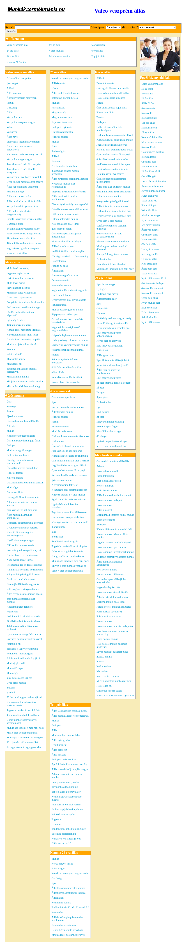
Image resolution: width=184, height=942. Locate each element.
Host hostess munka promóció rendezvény (112, 633)
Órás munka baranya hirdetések (68, 517)
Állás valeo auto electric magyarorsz (19, 148)
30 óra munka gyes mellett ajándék (25, 697)
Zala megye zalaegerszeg (109, 345)
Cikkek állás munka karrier (21, 545)
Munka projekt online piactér (22, 344)
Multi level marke (16, 282)
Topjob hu (57, 819)
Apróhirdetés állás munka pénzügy (70, 764)
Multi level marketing (18, 268)
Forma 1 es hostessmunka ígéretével (115, 695)
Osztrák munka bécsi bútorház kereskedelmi (67, 321)
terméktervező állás (17, 253)
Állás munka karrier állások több (24, 201)
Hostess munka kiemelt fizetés (112, 592)
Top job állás (98, 56)
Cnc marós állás (149, 234)
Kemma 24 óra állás (17, 62)
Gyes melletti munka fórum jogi (68, 470)
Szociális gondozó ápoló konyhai (24, 550)
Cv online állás (149, 258)
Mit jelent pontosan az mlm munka (25, 381)
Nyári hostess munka (107, 490)
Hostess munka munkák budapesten (115, 626)
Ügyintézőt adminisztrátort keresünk (65, 506)
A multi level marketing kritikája (24, 329)
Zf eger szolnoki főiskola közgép (113, 382)
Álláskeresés (58, 83)
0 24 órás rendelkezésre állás (66, 367)
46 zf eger (101, 436)
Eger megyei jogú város (108, 377)
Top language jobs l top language (69, 828)
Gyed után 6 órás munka (109, 220)
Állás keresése (14, 93)
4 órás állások (148, 156)
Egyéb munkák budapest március (69, 499)
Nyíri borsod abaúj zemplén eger (113, 327)
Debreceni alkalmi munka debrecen (25, 522)
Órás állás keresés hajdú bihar (22, 467)
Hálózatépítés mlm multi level (22, 334)
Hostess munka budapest (109, 500)
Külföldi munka (15, 477)
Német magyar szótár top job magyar (67, 798)
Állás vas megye (149, 229)
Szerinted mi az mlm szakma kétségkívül (21, 370)
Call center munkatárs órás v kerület (70, 460)
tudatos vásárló (14, 354)
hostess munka (104, 656)
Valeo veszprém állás (17, 44)
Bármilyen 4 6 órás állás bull (111, 264)
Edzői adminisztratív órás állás (112, 169)
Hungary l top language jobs (66, 838)
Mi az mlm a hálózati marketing (23, 386)
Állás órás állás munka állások (112, 206)
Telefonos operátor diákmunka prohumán (22, 628)
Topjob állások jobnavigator (66, 791)
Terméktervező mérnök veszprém (24, 164)
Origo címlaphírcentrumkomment (69, 335)
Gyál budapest (59, 744)
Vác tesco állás (149, 239)
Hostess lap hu (104, 685)
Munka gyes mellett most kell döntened (111, 248)
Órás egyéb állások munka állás (23, 497)
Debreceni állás (15, 492)
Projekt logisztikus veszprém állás (24, 218)
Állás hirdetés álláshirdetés (65, 93)
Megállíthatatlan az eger (108, 431)
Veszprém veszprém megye (21, 122)
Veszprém (12, 131)
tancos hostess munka (107, 676)
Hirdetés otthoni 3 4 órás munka (68, 494)
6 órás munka (98, 44)
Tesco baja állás (149, 297)
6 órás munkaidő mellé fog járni (23, 658)
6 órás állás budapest (152, 293)
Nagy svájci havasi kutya (20, 559)
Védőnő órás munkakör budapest (113, 164)
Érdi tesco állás (149, 307)
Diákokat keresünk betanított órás (113, 211)
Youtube (11, 349)
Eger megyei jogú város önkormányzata (108, 334)
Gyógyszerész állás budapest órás (113, 215)
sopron (55, 354)
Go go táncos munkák (152, 151)
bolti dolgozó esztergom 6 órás (22, 589)
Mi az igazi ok (14, 363)
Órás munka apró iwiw (63, 397)
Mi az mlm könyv (16, 358)
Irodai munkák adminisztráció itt (23, 616)
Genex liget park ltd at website (67, 929)
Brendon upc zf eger (107, 426)
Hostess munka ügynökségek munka (115, 551)
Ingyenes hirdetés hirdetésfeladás (69, 191)
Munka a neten (149, 127)
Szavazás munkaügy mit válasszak (24, 638)
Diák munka (58, 441)
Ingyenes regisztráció (18, 273)
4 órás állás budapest (152, 288)
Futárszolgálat (59, 151)
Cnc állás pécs (148, 161)
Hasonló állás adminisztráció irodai (114, 149)
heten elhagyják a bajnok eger (111, 446)
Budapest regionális (62, 127)
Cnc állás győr (148, 176)
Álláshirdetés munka (62, 411)
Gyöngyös (101, 289)
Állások (11, 88)
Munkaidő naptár (15, 668)
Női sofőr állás (149, 210)
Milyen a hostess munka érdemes (113, 680)
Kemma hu (57, 912)
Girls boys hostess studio (109, 690)
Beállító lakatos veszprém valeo (23, 228)
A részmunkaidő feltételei (20, 606)
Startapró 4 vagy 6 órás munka (22, 648)
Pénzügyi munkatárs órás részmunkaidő (20, 462)
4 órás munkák (56, 50)
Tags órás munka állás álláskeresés (70, 512)
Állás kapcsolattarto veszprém (22, 186)
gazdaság (11, 692)
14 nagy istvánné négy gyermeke (24, 747)
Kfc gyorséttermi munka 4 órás (68, 556)
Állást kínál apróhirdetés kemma (68, 888)
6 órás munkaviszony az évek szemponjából (22, 721)
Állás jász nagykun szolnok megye (70, 710)
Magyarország (59, 112)
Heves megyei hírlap (62, 863)
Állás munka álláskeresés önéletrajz (70, 715)
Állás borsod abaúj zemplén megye (70, 769)
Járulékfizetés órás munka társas (23, 621)
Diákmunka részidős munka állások (25, 482)
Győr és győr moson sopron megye (25, 181)
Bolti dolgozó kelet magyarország (114, 318)
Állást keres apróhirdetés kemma (69, 892)
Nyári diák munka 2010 (153, 278)
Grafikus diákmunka (62, 131)
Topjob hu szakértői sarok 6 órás (23, 710)
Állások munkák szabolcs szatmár (114, 495)
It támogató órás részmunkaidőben (69, 489)
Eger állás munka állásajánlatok (112, 360)
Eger (98, 303)
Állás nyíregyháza (61, 740)
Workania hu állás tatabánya (66, 241)
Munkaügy (12, 487)
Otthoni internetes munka (65, 218)
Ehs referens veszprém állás (21, 238)
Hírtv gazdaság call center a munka (70, 340)
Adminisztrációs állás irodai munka (25, 569)
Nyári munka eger (150, 302)
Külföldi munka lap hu (63, 814)
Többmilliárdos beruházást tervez (24, 243)
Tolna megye (58, 868)
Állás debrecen (59, 749)
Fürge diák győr (149, 195)
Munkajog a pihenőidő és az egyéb (25, 737)
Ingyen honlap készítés (18, 287)
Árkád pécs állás (149, 317)
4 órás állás (57, 536)
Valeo (10, 127)
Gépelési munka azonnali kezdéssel (70, 209)
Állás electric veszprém (19, 196)
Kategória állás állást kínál (65, 223)
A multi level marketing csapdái (23, 339)
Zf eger (100, 387)
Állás (9, 112)
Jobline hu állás (60, 265)
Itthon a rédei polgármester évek (68, 934)
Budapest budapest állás (64, 759)
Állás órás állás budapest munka (113, 186)
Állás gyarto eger (105, 355)
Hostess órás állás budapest (110, 97)
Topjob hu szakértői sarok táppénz (69, 546)
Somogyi (11, 406)
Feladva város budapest (108, 616)
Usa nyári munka (150, 249)
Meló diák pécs (149, 166)
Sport (54, 402)
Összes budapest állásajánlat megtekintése (66, 235)
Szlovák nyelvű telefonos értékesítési (65, 361)
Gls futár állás (148, 244)
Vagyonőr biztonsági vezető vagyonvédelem (66, 329)
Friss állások (58, 107)
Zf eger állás (13, 56)
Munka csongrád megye (19, 450)
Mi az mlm (54, 44)
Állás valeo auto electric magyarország (19, 212)
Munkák (56, 102)
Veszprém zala (14, 117)
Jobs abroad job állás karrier (66, 804)
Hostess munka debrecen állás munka (112, 536)
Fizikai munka (59, 304)
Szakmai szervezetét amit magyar (24, 307)
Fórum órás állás (105, 112)
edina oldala (58, 372)
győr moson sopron (62, 228)
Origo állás (102, 308)
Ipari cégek (12, 83)
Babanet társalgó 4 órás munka (67, 551)
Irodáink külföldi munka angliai (68, 251)
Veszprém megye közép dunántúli (24, 176)
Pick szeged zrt (149, 263)
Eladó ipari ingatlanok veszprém (23, 141)
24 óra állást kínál (150, 171)
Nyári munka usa (150, 220)
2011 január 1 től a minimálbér (22, 742)
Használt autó (59, 260)
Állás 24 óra (147, 103)
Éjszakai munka (15, 416)
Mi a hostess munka (59, 56)
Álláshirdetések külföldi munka (112, 597)
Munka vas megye (150, 215)
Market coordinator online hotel (112, 241)
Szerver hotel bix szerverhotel (67, 382)
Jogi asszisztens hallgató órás (22, 509)
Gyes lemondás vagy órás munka (24, 634)
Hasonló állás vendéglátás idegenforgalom (20, 534)
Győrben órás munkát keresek (22, 527)
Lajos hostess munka (107, 638)
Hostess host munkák (107, 471)
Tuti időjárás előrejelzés (19, 324)
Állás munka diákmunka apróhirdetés (19, 516)
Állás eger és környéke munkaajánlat (108, 371)
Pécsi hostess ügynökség (109, 611)
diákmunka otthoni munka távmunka (65, 172)
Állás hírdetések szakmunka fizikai (70, 178)
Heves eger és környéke (108, 340)
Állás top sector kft (61, 843)
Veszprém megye (15, 191)
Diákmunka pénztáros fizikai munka (115, 514)
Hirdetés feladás (15, 472)
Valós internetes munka (108, 196)
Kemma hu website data (64, 925)
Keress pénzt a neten (152, 186)
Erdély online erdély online (66, 782)
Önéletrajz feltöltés (61, 295)
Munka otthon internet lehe (66, 735)
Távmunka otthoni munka (65, 786)
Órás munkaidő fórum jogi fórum (24, 440)
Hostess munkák (105, 485)
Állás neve (12, 136)
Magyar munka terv (62, 117)
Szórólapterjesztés (105, 519)
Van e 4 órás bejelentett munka (67, 570)
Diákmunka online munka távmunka (70, 436)
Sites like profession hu (64, 833)
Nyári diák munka (150, 322)
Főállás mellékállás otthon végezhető (20, 314)
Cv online (57, 824)
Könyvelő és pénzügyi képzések (23, 574)
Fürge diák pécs (149, 205)
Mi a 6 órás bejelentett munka (22, 732)
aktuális (11, 687)
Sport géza (101, 397)
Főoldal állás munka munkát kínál (114, 529)
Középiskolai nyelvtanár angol (22, 555)
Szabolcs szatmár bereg (108, 480)
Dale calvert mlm (150, 312)
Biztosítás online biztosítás (20, 278)
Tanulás (100, 117)
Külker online (103, 666)
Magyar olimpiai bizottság (110, 421)
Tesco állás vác (149, 200)
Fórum (10, 102)
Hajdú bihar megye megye (20, 540)
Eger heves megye (106, 284)
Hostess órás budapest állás (21, 435)
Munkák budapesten (62, 431)
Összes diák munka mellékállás (23, 421)
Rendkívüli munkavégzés (20, 653)
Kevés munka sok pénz (153, 190)
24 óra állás (13, 50)
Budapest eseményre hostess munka (115, 556)
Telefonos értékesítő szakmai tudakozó (111, 227)
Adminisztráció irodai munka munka (67, 776)
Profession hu (103, 259)
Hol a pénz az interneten (154, 181)
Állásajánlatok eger (106, 298)
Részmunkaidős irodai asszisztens (24, 564)
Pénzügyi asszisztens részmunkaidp (70, 256)
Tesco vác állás (149, 273)
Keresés (56, 161)
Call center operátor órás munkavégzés (109, 129)
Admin (100, 466)
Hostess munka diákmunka (110, 574)
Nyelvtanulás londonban (64, 166)
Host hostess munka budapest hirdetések (111, 645)
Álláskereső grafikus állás (65, 275)
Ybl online (101, 671)
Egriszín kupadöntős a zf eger (111, 441)
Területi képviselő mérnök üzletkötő (70, 907)
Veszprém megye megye (19, 159)
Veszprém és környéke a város (22, 206)
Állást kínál (58, 270)
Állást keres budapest (63, 246)
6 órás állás (97, 50)
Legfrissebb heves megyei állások (69, 465)
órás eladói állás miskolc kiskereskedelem (109, 235)
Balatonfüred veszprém (19, 78)
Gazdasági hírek (15, 223)
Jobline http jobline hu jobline (67, 809)
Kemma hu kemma (61, 285)
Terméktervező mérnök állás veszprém (21, 171)
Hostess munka (104, 505)
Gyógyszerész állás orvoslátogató (69, 299)
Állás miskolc (59, 754)
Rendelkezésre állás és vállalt (67, 377)
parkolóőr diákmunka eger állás (112, 365)
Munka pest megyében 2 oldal (67, 309)
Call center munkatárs (18, 455)
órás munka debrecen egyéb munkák (21, 600)
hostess (100, 661)
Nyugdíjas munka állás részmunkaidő (63, 185)
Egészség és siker (16, 320)
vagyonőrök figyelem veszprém (23, 248)
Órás (9, 401)
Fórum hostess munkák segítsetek (113, 606)
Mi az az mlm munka (18, 376)
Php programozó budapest (65, 314)
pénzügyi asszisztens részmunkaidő (70, 522)
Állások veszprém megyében (21, 97)
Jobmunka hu (13, 643)
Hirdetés (100, 313)
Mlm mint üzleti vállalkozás (21, 292)
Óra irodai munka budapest (21, 579)
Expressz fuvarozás (62, 122)
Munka (10, 430)
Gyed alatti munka (16, 682)
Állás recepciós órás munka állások (25, 593)
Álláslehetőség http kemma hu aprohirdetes (67, 919)
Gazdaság (12, 107)
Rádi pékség (102, 411)
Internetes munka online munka (68, 407)
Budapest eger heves (107, 293)
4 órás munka (59, 526)
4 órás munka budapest (153, 283)
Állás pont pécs (149, 268)
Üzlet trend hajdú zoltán (19, 297)
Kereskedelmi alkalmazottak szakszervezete (21, 704)
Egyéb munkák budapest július (112, 651)
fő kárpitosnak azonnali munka (68, 349)
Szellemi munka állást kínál (110, 601)
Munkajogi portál (16, 663)
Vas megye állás (149, 254)
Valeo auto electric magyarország (24, 233)
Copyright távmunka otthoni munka (25, 302)
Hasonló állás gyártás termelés (112, 323)
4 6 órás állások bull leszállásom (23, 715)
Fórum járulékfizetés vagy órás (23, 584)
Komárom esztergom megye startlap (70, 78)
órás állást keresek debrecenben (112, 159)
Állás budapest (104, 509)
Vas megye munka (150, 224)
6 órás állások (148, 147)
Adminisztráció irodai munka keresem (22, 503)
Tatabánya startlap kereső (65, 97)
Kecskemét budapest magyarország (25, 154)
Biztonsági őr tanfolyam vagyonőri (70, 204)
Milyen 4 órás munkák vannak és (69, 565)
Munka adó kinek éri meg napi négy (25, 727)
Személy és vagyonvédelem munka (70, 344)
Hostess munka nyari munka (111, 547)
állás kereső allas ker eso (19, 677)
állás (54, 531)
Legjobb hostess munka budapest (113, 542)
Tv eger (100, 392)
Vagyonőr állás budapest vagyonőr (69, 290)
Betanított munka (61, 280)
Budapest (11, 445)
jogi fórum (12, 611)
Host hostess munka (106, 569)
